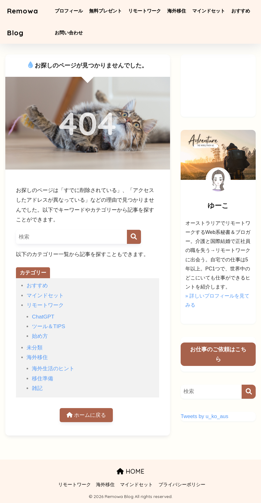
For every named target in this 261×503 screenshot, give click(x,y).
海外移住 (177, 10)
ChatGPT (43, 317)
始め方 (40, 336)
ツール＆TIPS (48, 326)
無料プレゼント (106, 10)
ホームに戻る (86, 415)
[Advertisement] (218, 85)
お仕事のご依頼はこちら (218, 354)
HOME (130, 471)
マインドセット (209, 10)
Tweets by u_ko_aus (204, 416)
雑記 (37, 388)
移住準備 (42, 379)
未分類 (35, 348)
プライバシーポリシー (181, 484)
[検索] (134, 237)
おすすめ (242, 10)
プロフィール (70, 10)
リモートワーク (145, 10)
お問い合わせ (70, 32)
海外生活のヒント (53, 369)
